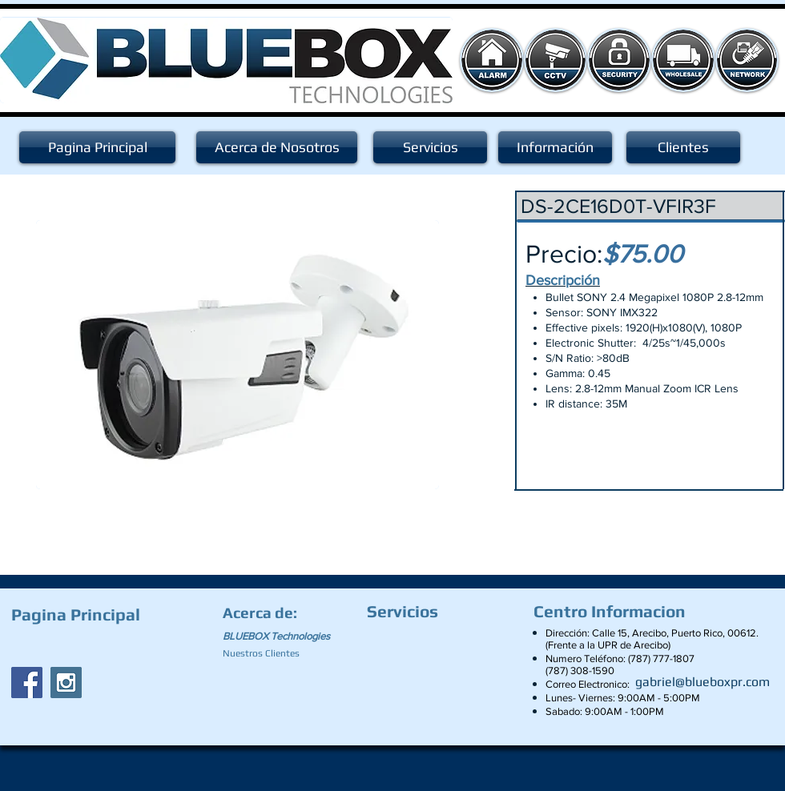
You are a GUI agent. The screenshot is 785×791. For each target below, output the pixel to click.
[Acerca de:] (263, 612)
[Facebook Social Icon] (26, 682)
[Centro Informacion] (613, 612)
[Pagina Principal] (97, 147)
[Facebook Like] (111, 645)
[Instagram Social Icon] (66, 682)
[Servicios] (430, 147)
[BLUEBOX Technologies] (286, 636)
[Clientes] (683, 147)
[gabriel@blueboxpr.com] (702, 682)
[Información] (555, 147)
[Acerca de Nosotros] (276, 147)
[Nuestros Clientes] (268, 653)
